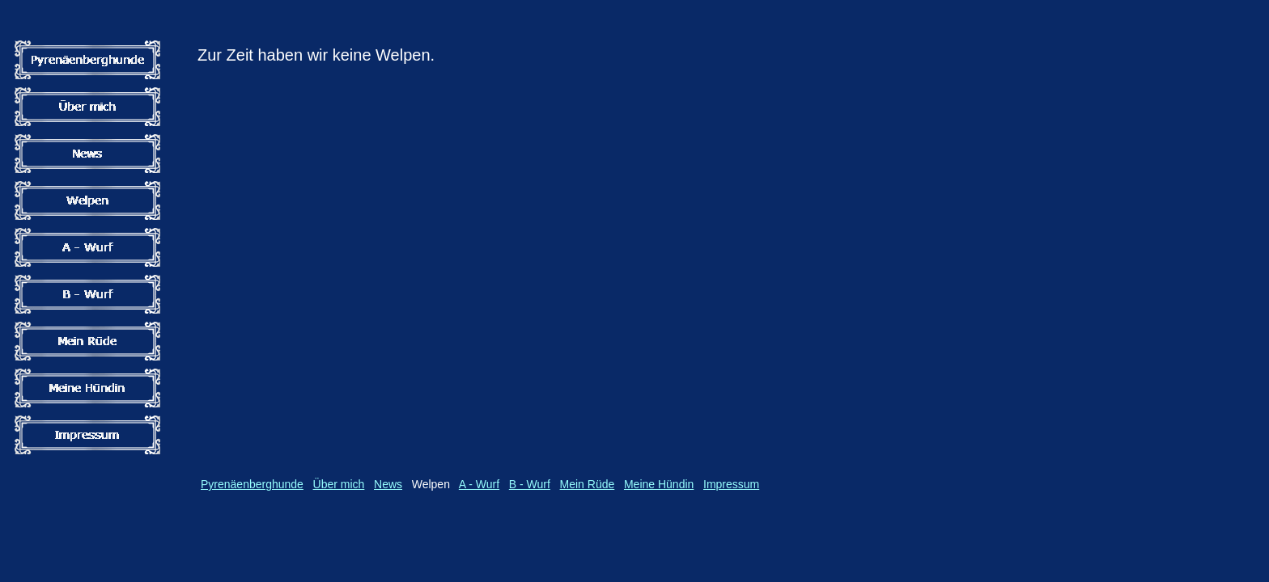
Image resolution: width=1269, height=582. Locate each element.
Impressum (731, 484)
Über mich (339, 484)
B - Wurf (529, 484)
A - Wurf (479, 484)
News (388, 484)
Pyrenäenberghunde (252, 484)
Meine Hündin (659, 484)
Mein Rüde (587, 484)
